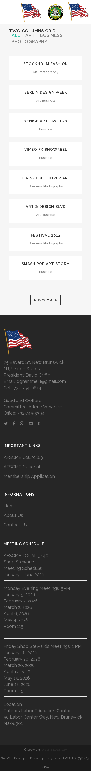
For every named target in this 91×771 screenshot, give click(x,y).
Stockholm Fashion (45, 64)
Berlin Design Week (45, 92)
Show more (45, 300)
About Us (13, 515)
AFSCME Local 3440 (54, 749)
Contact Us (15, 524)
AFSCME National (22, 466)
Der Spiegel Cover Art (46, 178)
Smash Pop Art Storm (46, 264)
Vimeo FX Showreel (45, 149)
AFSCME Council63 (23, 457)
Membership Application (29, 476)
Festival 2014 (46, 235)
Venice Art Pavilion (45, 121)
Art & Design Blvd (46, 206)
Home (10, 505)
